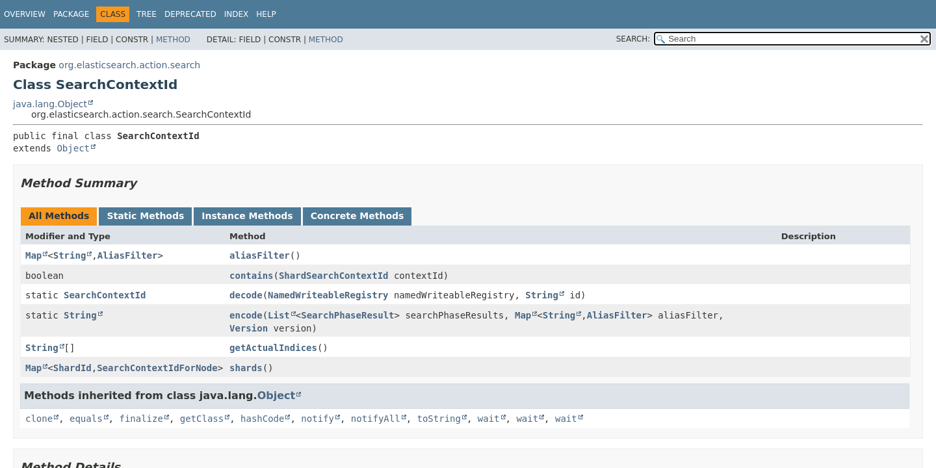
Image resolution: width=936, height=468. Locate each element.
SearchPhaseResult (347, 315)
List (279, 315)
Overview (25, 14)
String (69, 255)
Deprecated (190, 14)
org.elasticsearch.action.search (129, 65)
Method (173, 39)
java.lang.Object (50, 104)
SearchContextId (105, 295)
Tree (146, 14)
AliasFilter (128, 255)
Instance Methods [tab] (247, 216)
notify (317, 418)
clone (39, 418)
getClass (202, 418)
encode (246, 315)
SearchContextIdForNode (157, 368)
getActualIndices (273, 348)
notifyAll (375, 418)
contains (251, 275)
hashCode (262, 418)
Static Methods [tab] (145, 216)
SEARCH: (633, 39)
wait (489, 418)
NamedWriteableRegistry (328, 295)
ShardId (72, 368)
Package (71, 14)
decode (246, 295)
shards (246, 368)
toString (439, 418)
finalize (140, 418)
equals (86, 418)
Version (248, 328)
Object (73, 148)
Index (236, 14)
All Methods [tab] (59, 216)
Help (266, 14)
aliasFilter (259, 255)
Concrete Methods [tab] (357, 216)
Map (33, 255)
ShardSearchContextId (334, 275)
